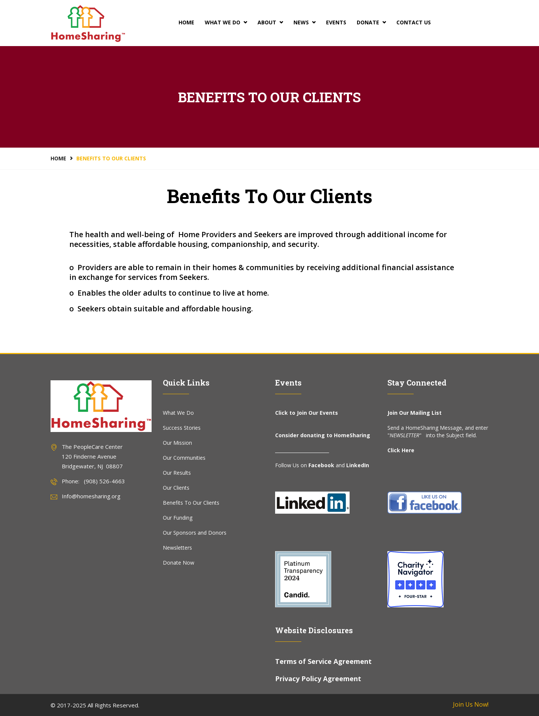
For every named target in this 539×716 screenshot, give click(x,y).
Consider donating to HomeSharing (322, 435)
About (270, 22)
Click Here (400, 450)
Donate (371, 22)
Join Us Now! (470, 704)
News (304, 22)
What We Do (226, 22)
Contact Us (413, 22)
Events (336, 22)
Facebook (321, 465)
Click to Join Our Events (306, 412)
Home (186, 22)
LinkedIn (357, 465)
